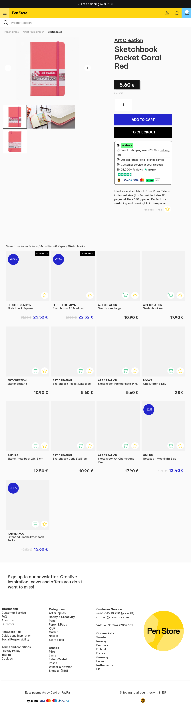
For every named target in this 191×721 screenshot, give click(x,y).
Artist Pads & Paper (33, 32)
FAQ (4, 616)
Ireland (101, 661)
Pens (52, 620)
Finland (101, 649)
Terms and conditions (16, 647)
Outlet (53, 632)
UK (98, 669)
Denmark (102, 645)
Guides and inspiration (16, 635)
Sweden (101, 637)
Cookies (7, 658)
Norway (101, 641)
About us (7, 620)
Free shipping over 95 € (95, 4)
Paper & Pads (12, 32)
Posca (53, 663)
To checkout (143, 132)
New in (53, 636)
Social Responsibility (15, 639)
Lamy (52, 655)
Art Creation (128, 40)
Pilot (52, 651)
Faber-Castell (58, 659)
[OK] (95, 22)
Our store (7, 624)
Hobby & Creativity (62, 617)
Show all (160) (58, 670)
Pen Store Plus (11, 632)
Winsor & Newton (60, 667)
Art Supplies (57, 613)
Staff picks (56, 640)
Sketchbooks (55, 32)
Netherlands (104, 665)
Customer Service (13, 612)
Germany (102, 657)
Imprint (6, 654)
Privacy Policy (10, 651)
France (101, 653)
